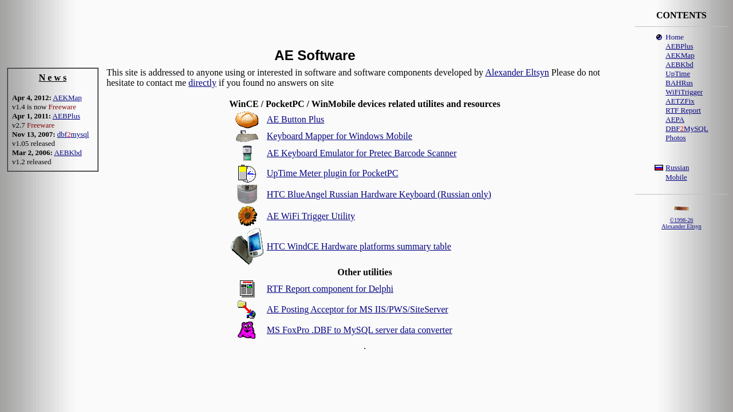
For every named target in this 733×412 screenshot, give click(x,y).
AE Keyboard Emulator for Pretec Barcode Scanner (361, 153)
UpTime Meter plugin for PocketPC (333, 173)
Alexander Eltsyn (517, 72)
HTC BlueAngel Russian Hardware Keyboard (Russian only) (379, 194)
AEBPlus (66, 116)
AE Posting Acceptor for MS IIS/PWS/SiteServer (357, 309)
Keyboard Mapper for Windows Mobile (339, 136)
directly (202, 83)
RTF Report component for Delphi (330, 289)
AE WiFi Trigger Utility (311, 216)
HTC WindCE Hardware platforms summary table (359, 246)
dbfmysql (73, 134)
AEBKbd (67, 152)
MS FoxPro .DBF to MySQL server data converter (359, 330)
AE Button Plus (295, 119)
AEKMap (67, 97)
